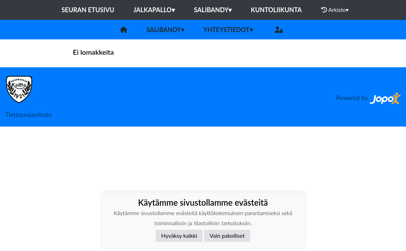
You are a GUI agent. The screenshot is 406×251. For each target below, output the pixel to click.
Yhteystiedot (228, 29)
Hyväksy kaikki (179, 235)
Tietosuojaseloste (28, 114)
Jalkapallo (154, 10)
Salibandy (213, 10)
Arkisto (335, 10)
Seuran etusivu (88, 10)
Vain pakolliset (227, 235)
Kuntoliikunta (276, 10)
